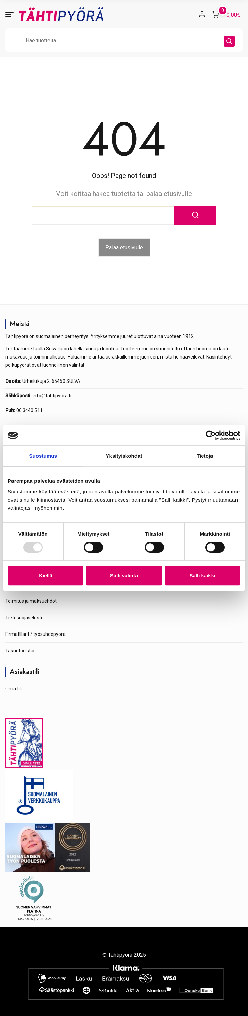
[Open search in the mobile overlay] (124, 40)
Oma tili (13, 688)
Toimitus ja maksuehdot (31, 601)
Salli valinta (124, 575)
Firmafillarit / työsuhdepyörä (35, 634)
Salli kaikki (202, 575)
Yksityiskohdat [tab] (124, 456)
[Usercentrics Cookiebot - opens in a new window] (210, 435)
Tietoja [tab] (205, 456)
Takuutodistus (20, 650)
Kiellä (45, 575)
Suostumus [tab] (43, 456)
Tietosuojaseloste (24, 617)
